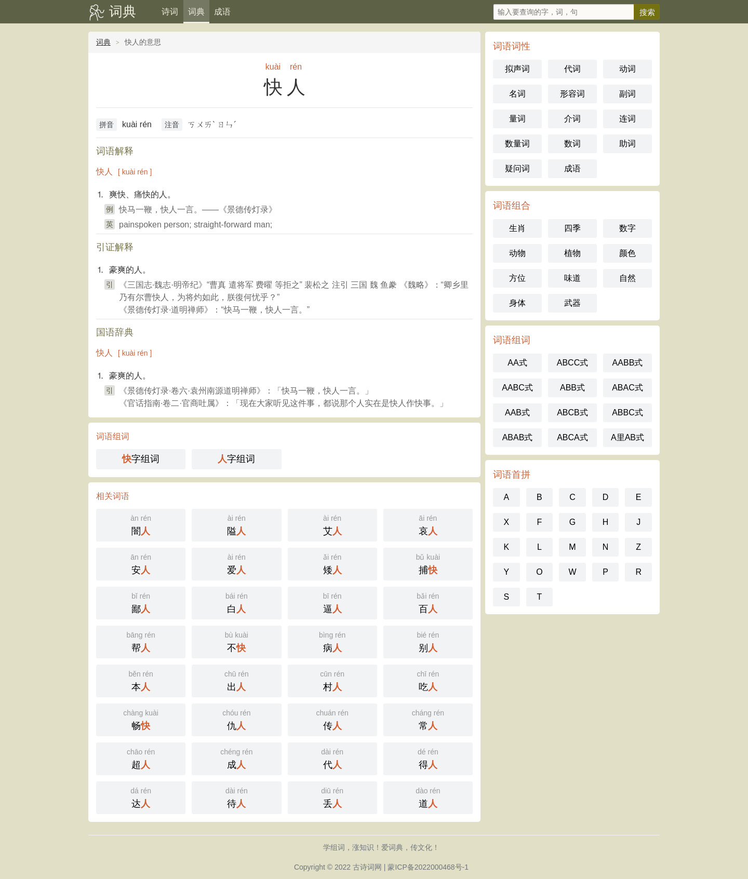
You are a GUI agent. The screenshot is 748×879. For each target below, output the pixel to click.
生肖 (517, 228)
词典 (122, 11)
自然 (627, 278)
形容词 (572, 93)
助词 (627, 143)
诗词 (170, 11)
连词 (627, 118)
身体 (517, 303)
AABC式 (517, 387)
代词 (572, 68)
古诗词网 (367, 867)
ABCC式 (572, 362)
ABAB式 (517, 437)
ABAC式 (627, 387)
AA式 (517, 362)
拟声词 (517, 68)
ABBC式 (627, 412)
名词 (517, 93)
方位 (517, 278)
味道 (572, 278)
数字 (627, 228)
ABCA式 (572, 437)
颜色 (627, 253)
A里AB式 (627, 437)
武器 (572, 303)
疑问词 (517, 168)
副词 (627, 93)
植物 (572, 253)
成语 (222, 11)
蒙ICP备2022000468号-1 (428, 867)
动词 (627, 68)
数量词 (517, 143)
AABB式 (627, 362)
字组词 (140, 459)
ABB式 (572, 387)
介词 (572, 118)
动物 (517, 253)
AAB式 (517, 412)
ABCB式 (572, 412)
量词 (517, 118)
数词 (572, 143)
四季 (572, 228)
